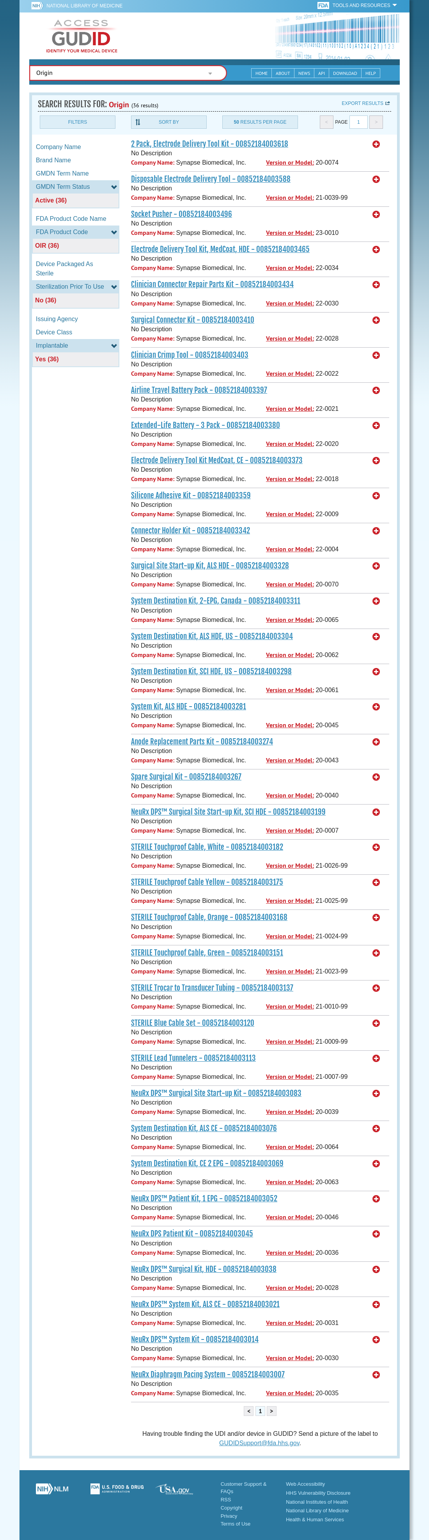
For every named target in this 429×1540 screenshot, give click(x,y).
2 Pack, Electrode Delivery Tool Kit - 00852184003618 (209, 144)
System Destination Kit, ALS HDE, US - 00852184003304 (212, 636)
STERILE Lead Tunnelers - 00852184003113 (193, 1058)
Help (370, 73)
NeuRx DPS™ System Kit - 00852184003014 (195, 1339)
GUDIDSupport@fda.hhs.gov (259, 1443)
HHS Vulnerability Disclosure (318, 1493)
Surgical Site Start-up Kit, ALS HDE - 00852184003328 (210, 565)
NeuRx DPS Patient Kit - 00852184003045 (192, 1233)
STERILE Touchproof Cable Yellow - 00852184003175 (207, 882)
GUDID (82, 35)
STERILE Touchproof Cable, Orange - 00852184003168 (209, 917)
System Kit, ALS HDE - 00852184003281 (188, 706)
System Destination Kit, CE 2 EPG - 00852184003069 (207, 1163)
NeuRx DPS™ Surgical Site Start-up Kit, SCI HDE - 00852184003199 (228, 812)
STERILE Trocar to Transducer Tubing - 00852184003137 (212, 988)
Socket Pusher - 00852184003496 (181, 214)
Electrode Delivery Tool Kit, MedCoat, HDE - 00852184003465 (220, 249)
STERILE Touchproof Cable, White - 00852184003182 (207, 847)
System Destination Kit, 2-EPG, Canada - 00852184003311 (215, 601)
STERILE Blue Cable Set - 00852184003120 (192, 1023)
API (321, 73)
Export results (362, 103)
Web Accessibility (305, 1484)
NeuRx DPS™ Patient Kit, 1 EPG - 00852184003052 (204, 1198)
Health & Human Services (315, 1519)
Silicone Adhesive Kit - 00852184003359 (191, 495)
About (283, 73)
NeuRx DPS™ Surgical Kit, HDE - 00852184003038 (204, 1269)
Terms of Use (236, 1524)
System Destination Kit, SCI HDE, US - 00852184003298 (211, 671)
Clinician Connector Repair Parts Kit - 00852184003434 (212, 284)
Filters (77, 122)
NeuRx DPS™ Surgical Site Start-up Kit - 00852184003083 (216, 1093)
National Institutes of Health (317, 1502)
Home (261, 73)
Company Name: (152, 162)
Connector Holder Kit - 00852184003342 (190, 530)
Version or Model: (290, 162)
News (304, 73)
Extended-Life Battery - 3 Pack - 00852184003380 (205, 425)
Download (345, 73)
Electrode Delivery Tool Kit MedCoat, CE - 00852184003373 (217, 460)
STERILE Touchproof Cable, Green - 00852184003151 (207, 952)
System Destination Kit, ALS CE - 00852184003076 (204, 1128)
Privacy (229, 1516)
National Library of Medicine (84, 6)
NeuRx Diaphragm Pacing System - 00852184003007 (208, 1374)
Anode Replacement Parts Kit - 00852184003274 (202, 741)
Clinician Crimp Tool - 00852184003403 (189, 355)
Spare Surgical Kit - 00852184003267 (186, 777)
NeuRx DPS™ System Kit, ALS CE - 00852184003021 (205, 1304)
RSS (226, 1500)
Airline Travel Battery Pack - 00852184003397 (199, 390)
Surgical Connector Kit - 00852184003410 (192, 320)
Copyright (232, 1508)
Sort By (169, 122)
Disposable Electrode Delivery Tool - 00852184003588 (211, 179)
